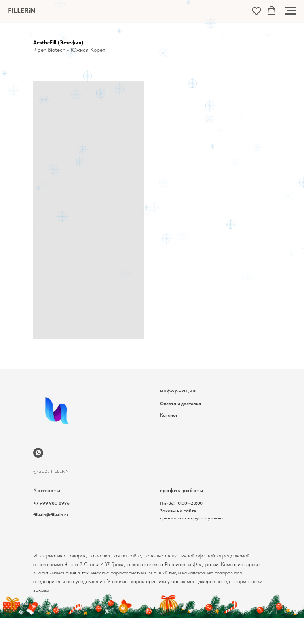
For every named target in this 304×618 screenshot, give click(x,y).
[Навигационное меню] (290, 11)
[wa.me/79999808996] (38, 453)
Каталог (169, 415)
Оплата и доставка (180, 403)
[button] (256, 10)
